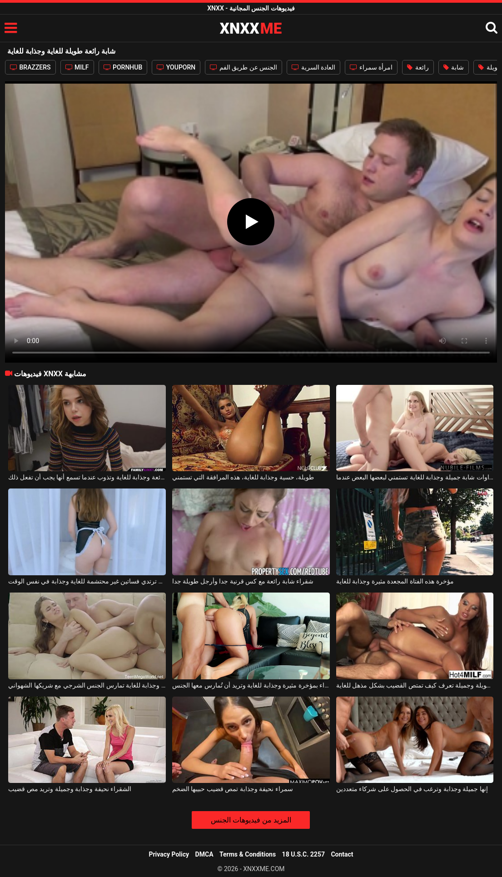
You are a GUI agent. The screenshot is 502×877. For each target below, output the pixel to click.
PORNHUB (123, 67)
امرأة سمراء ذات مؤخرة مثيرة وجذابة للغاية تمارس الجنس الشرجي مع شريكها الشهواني (87, 685)
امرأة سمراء (371, 67)
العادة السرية (313, 67)
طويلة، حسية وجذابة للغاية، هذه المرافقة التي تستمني (243, 477)
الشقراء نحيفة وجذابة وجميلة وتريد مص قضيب (69, 788)
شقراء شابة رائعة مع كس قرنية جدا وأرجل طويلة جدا (242, 581)
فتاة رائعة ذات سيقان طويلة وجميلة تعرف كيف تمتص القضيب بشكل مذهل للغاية (415, 685)
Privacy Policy (169, 854)
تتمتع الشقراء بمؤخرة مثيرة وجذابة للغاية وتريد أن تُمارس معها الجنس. (251, 685)
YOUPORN (176, 67)
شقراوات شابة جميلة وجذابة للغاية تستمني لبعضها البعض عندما (415, 477)
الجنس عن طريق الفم (243, 67)
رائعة (417, 67)
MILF (77, 67)
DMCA (204, 854)
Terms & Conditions (247, 854)
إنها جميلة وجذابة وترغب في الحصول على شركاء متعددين (412, 788)
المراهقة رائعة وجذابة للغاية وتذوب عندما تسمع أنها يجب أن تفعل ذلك (87, 477)
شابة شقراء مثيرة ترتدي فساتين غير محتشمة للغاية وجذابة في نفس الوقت (87, 581)
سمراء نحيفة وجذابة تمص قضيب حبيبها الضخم (232, 788)
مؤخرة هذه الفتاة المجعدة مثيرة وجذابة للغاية (395, 581)
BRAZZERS (30, 67)
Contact (342, 854)
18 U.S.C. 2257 (303, 854)
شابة (453, 67)
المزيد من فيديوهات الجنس (251, 820)
